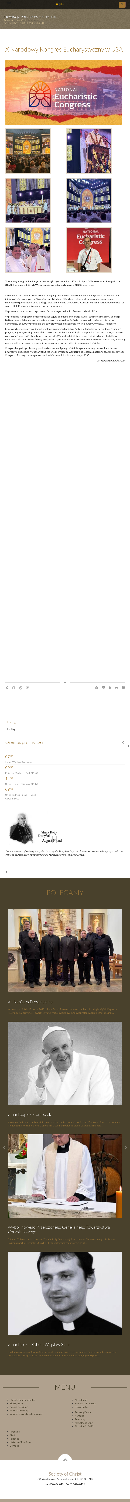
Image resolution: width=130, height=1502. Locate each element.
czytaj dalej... (12, 798)
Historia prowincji (19, 1410)
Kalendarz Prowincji (85, 1403)
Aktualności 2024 (84, 1422)
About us (15, 1431)
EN (62, 4)
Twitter (20, 688)
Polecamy (80, 1419)
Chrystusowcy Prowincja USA (32, 21)
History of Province (20, 1442)
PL (57, 4)
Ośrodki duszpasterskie (22, 1399)
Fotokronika (81, 1406)
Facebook (13, 688)
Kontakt (79, 1415)
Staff (12, 1435)
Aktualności (81, 1399)
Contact (14, 1445)
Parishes (14, 1438)
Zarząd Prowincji (19, 1406)
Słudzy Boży (16, 1403)
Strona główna (83, 1412)
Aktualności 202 (83, 1426)
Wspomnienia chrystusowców (26, 1413)
